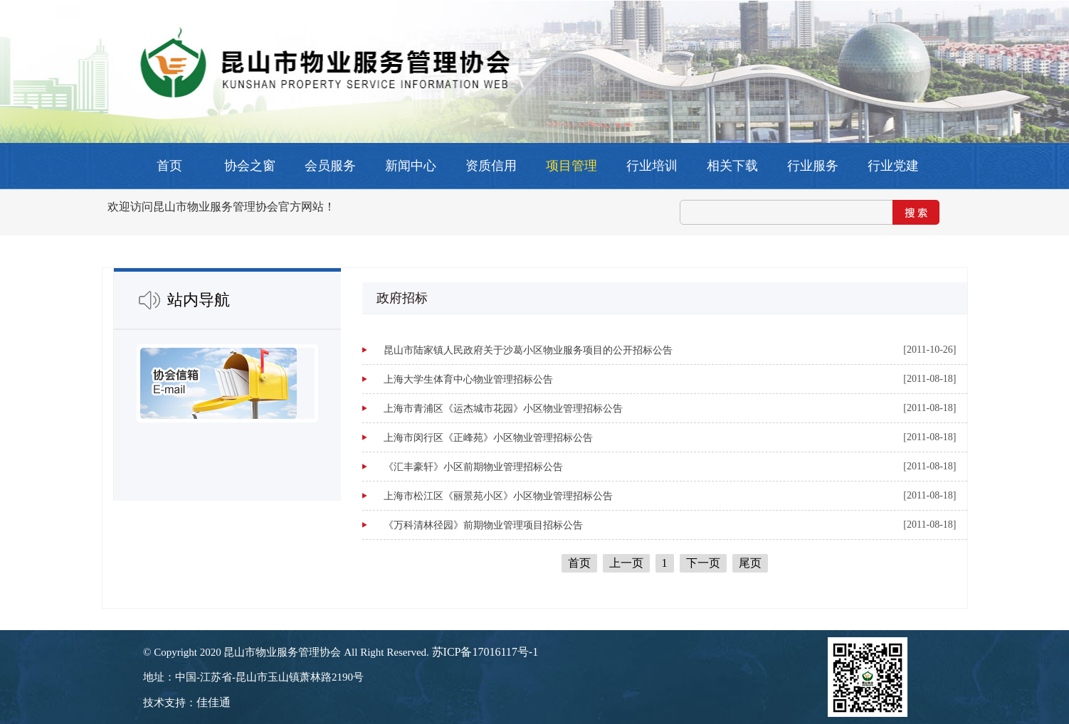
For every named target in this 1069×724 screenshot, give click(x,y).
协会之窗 (249, 166)
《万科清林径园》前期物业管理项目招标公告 (483, 525)
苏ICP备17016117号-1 (485, 652)
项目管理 (571, 166)
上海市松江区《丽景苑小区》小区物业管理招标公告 (498, 496)
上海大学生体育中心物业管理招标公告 (468, 379)
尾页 (750, 563)
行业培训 (652, 166)
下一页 (703, 563)
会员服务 (330, 166)
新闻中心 (410, 166)
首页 (169, 166)
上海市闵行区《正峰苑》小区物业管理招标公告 (488, 437)
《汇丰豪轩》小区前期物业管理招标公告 (473, 467)
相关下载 (732, 166)
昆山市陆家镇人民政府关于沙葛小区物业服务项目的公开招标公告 (528, 350)
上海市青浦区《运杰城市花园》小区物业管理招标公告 (503, 408)
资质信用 (491, 166)
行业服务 (812, 166)
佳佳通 (213, 702)
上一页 (626, 563)
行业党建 (893, 166)
